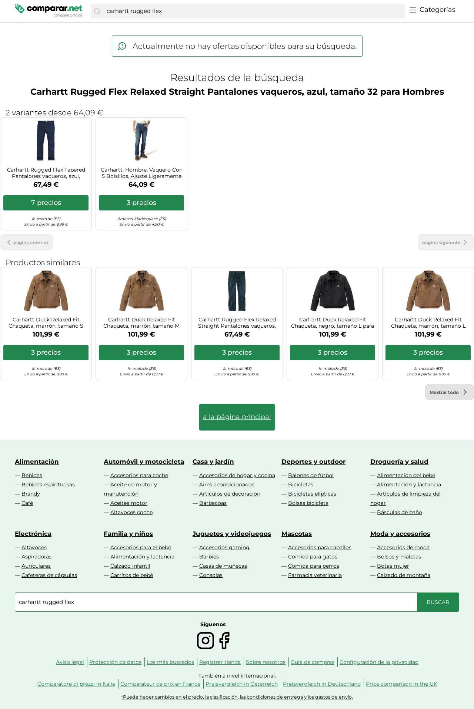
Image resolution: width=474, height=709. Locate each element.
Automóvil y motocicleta (144, 461)
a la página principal (237, 417)
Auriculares (36, 566)
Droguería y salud (399, 461)
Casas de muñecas (223, 566)
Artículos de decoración (229, 493)
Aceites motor (128, 503)
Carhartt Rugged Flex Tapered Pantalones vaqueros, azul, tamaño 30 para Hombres (46, 173)
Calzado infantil (130, 566)
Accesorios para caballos (319, 547)
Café (27, 503)
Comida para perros (313, 566)
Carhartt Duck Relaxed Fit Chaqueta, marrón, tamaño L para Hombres (428, 323)
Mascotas (296, 533)
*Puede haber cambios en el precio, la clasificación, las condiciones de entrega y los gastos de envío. (237, 697)
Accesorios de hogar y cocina (237, 475)
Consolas (211, 575)
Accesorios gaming (224, 547)
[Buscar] (97, 11)
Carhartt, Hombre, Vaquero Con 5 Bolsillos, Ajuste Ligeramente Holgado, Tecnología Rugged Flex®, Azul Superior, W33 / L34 (142, 173)
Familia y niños (128, 533)
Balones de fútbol (311, 475)
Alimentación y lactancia (409, 484)
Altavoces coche (131, 512)
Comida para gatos (312, 556)
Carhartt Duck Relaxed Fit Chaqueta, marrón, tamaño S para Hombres (46, 323)
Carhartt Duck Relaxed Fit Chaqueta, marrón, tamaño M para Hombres (141, 323)
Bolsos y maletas (399, 556)
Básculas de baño (399, 512)
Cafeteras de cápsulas (49, 575)
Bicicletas (300, 484)
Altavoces (34, 547)
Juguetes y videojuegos (232, 533)
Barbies (209, 556)
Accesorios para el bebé (140, 547)
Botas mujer (393, 566)
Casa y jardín (213, 461)
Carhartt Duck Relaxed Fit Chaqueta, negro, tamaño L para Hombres (332, 323)
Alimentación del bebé (406, 475)
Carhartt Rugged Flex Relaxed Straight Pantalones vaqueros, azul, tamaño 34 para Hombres (237, 323)
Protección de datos (115, 662)
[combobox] (254, 11)
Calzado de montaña (403, 575)
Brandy (30, 493)
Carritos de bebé (131, 575)
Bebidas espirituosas (48, 484)
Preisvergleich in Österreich (242, 684)
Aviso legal (70, 662)
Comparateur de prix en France (160, 684)
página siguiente (446, 242)
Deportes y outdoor (313, 461)
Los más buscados (170, 662)
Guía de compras (312, 662)
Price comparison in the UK (401, 684)
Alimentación (37, 461)
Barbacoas (213, 503)
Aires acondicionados (226, 484)
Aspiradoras (36, 556)
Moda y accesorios (400, 533)
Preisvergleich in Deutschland (322, 684)
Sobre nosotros (266, 662)
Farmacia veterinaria (315, 575)
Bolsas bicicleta (308, 503)
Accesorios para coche (139, 475)
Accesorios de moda (403, 547)
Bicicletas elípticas (312, 493)
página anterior (26, 242)
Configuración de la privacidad (379, 662)
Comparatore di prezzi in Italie (76, 684)
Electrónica (33, 533)
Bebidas (31, 475)
